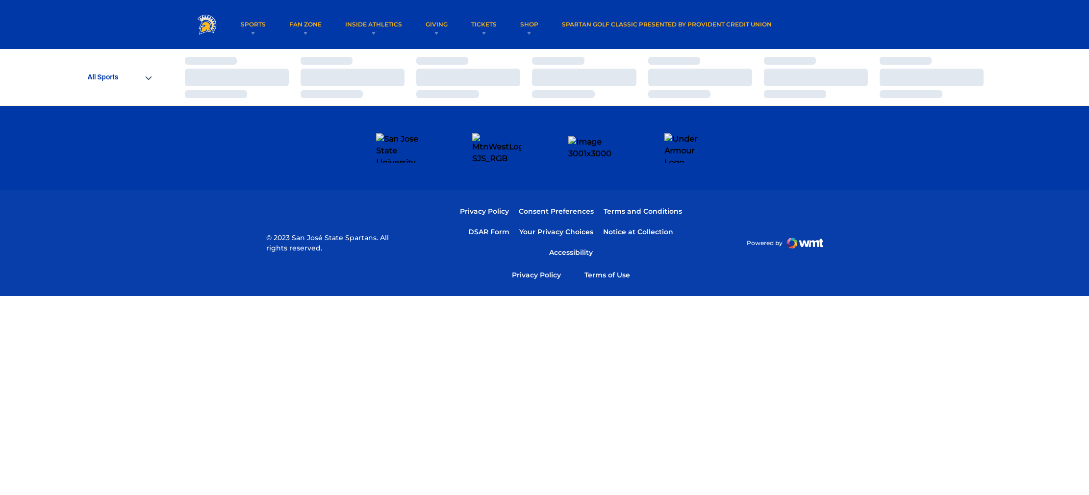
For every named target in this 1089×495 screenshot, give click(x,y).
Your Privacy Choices (556, 202)
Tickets (489, 24)
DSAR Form (488, 202)
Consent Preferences (556, 182)
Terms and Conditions (643, 182)
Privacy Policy (484, 182)
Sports (258, 24)
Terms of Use (607, 245)
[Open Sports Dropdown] (119, 77)
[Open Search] (883, 24)
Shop (534, 24)
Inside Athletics (378, 24)
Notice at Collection (638, 202)
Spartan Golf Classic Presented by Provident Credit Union (672, 24)
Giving (442, 24)
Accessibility (571, 223)
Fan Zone (310, 24)
